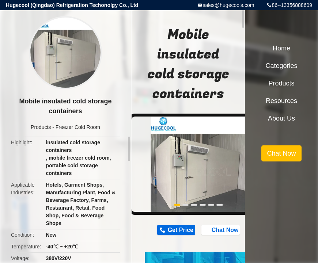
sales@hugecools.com (228, 5)
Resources (281, 100)
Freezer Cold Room (78, 127)
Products (41, 127)
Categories (281, 65)
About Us (281, 118)
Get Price (180, 230)
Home (281, 48)
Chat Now (221, 229)
